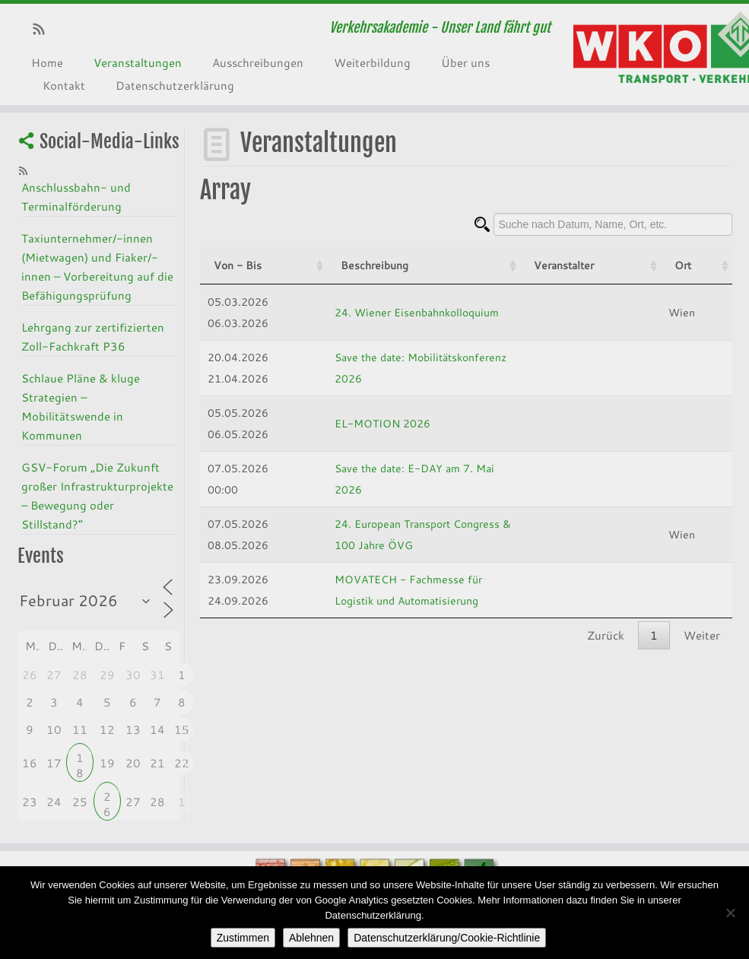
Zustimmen (243, 938)
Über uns (465, 62)
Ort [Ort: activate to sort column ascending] (708, 265)
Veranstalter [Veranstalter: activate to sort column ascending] (641, 265)
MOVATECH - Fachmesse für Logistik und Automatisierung (435, 590)
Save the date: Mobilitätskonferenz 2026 (389, 367)
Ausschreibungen (257, 62)
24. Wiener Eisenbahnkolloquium (370, 312)
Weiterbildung (372, 62)
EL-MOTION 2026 (336, 423)
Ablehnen (311, 938)
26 (107, 798)
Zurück (605, 635)
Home (47, 62)
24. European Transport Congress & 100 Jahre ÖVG (417, 534)
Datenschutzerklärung (175, 85)
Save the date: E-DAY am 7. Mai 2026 (383, 479)
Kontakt (64, 85)
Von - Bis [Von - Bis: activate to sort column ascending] (238, 265)
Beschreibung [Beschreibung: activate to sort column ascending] (328, 265)
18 (80, 759)
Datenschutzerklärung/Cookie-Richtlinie (447, 938)
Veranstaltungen (138, 62)
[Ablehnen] (730, 912)
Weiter (702, 635)
